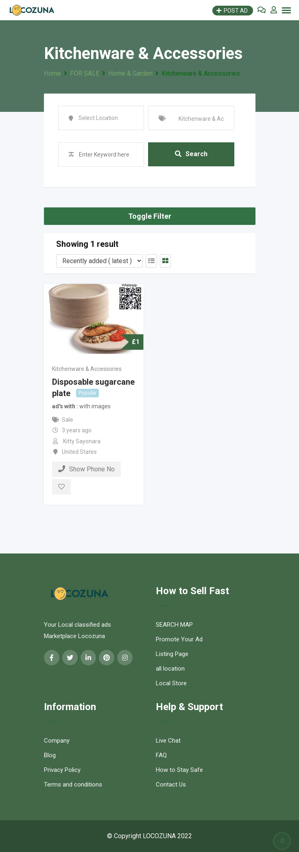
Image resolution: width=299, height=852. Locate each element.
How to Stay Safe (179, 770)
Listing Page (172, 654)
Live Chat (168, 740)
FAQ (161, 755)
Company (57, 740)
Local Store (171, 683)
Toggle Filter (149, 216)
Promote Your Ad (179, 639)
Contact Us (171, 784)
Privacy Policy (62, 770)
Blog (50, 755)
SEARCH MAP (174, 624)
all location (170, 668)
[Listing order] (99, 261)
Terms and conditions (73, 784)
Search (191, 154)
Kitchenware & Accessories (87, 369)
